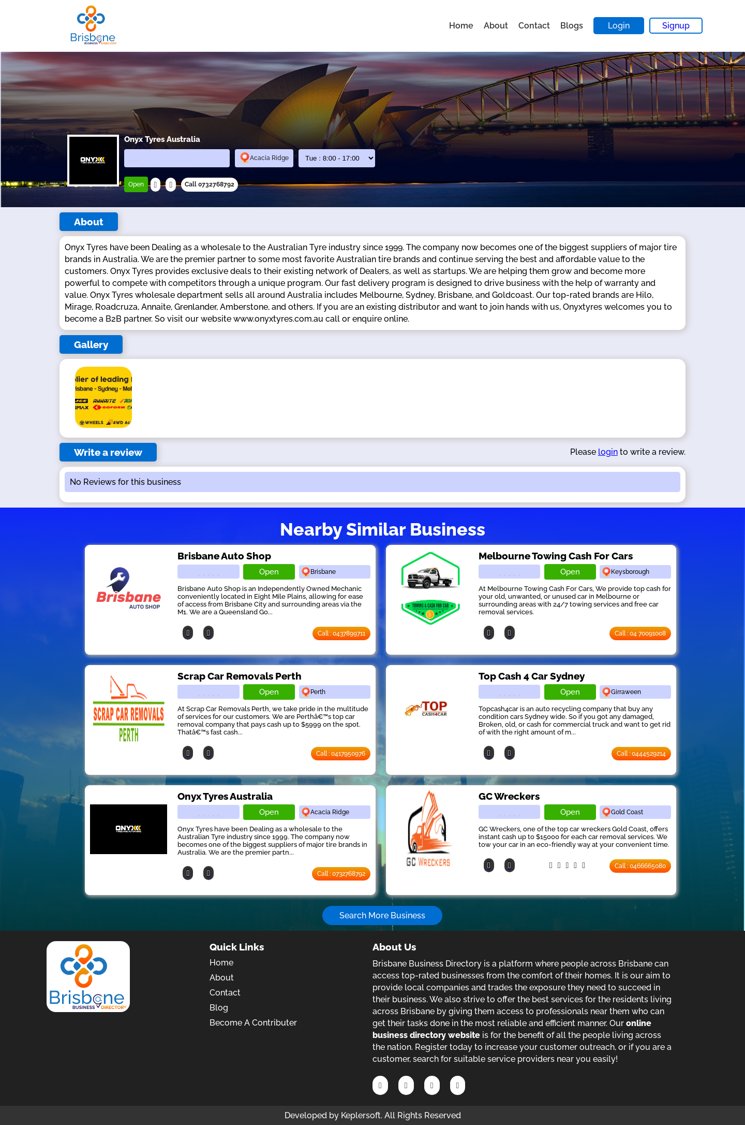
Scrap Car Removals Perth (239, 676)
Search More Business (382, 915)
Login (619, 26)
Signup (676, 26)
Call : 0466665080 (640, 866)
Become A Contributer (253, 1023)
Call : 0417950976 (340, 753)
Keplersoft (361, 1115)
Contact (534, 26)
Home (461, 26)
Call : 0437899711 (341, 633)
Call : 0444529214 (641, 753)
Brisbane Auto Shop (224, 555)
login (608, 452)
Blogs (571, 26)
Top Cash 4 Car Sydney (532, 676)
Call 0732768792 (209, 184)
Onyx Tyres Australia (225, 796)
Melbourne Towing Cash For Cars (556, 555)
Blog (219, 1008)
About (496, 26)
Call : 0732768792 (341, 873)
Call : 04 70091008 (640, 633)
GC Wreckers (509, 796)
